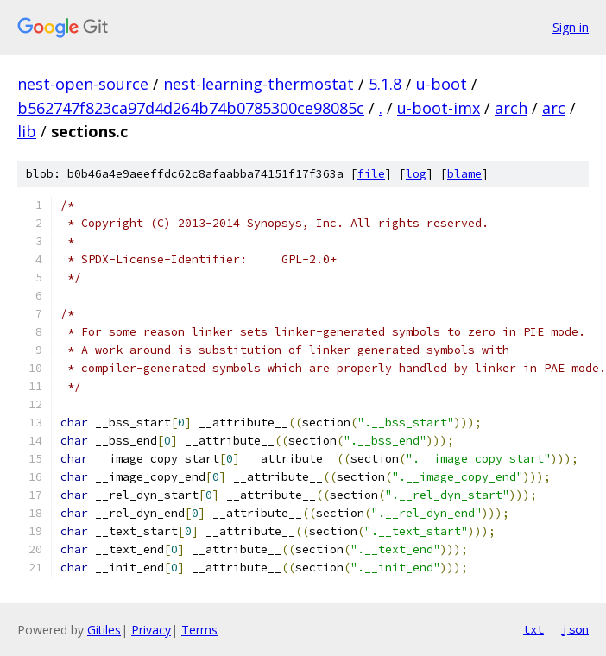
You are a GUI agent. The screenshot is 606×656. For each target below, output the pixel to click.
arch (511, 108)
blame (464, 174)
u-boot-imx (438, 108)
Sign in (570, 27)
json (575, 629)
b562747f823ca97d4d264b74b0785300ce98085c (190, 108)
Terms (199, 629)
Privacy (151, 629)
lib (26, 131)
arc (553, 108)
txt (533, 629)
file (371, 174)
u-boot (441, 83)
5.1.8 (385, 83)
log (416, 174)
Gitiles (104, 629)
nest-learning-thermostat (258, 83)
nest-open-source (82, 83)
